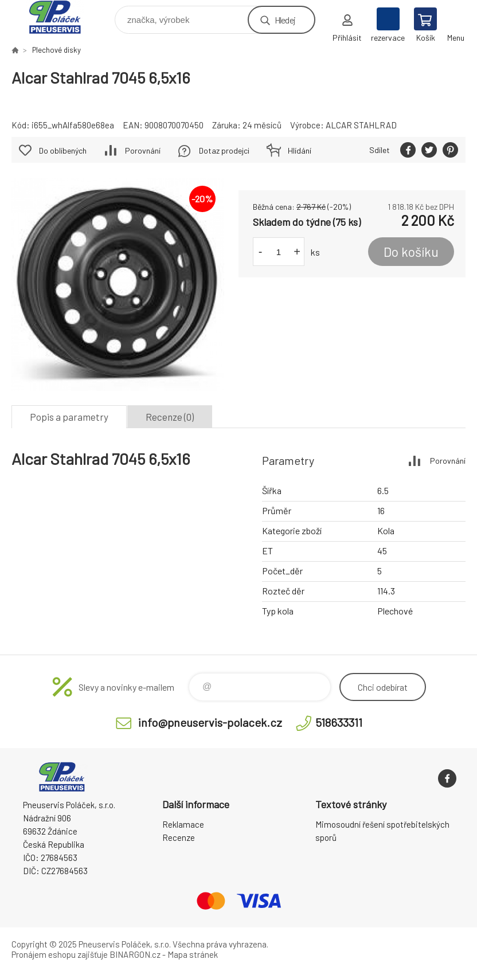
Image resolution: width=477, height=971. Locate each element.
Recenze (178, 837)
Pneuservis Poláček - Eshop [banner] (62, 17)
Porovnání (143, 150)
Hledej (285, 19)
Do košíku (411, 252)
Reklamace (183, 824)
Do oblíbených (63, 150)
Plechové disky (56, 49)
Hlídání (299, 150)
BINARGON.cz (135, 954)
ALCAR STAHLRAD (361, 125)
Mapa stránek (192, 954)
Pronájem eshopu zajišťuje (59, 954)
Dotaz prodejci (224, 150)
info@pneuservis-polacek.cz (210, 722)
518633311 (338, 722)
